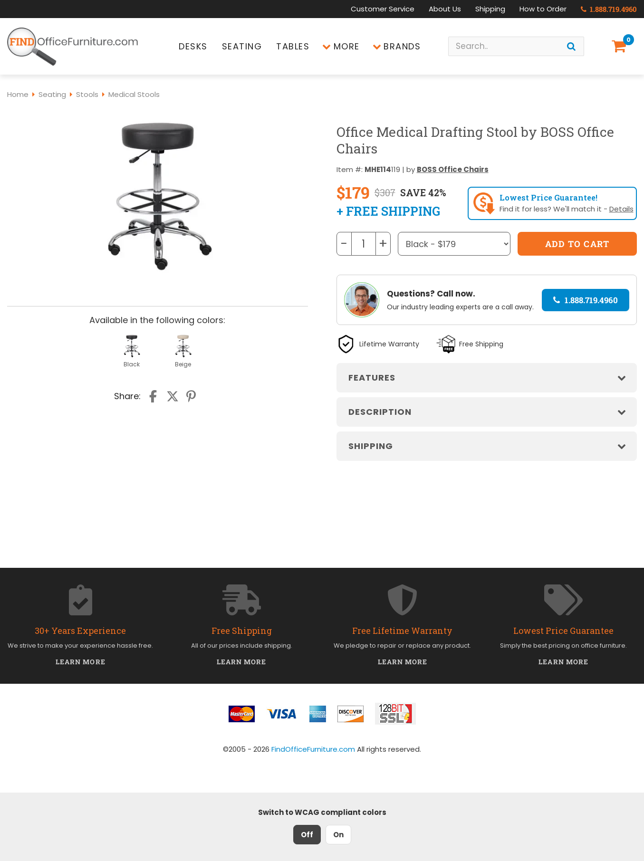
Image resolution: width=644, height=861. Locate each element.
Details (621, 209)
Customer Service (382, 9)
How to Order (543, 9)
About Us (445, 9)
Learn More (81, 661)
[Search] (571, 46)
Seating (242, 46)
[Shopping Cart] (621, 46)
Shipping (490, 9)
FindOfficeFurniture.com (313, 749)
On (338, 835)
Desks (193, 46)
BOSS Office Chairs (453, 169)
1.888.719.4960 (609, 9)
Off (307, 835)
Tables (292, 46)
